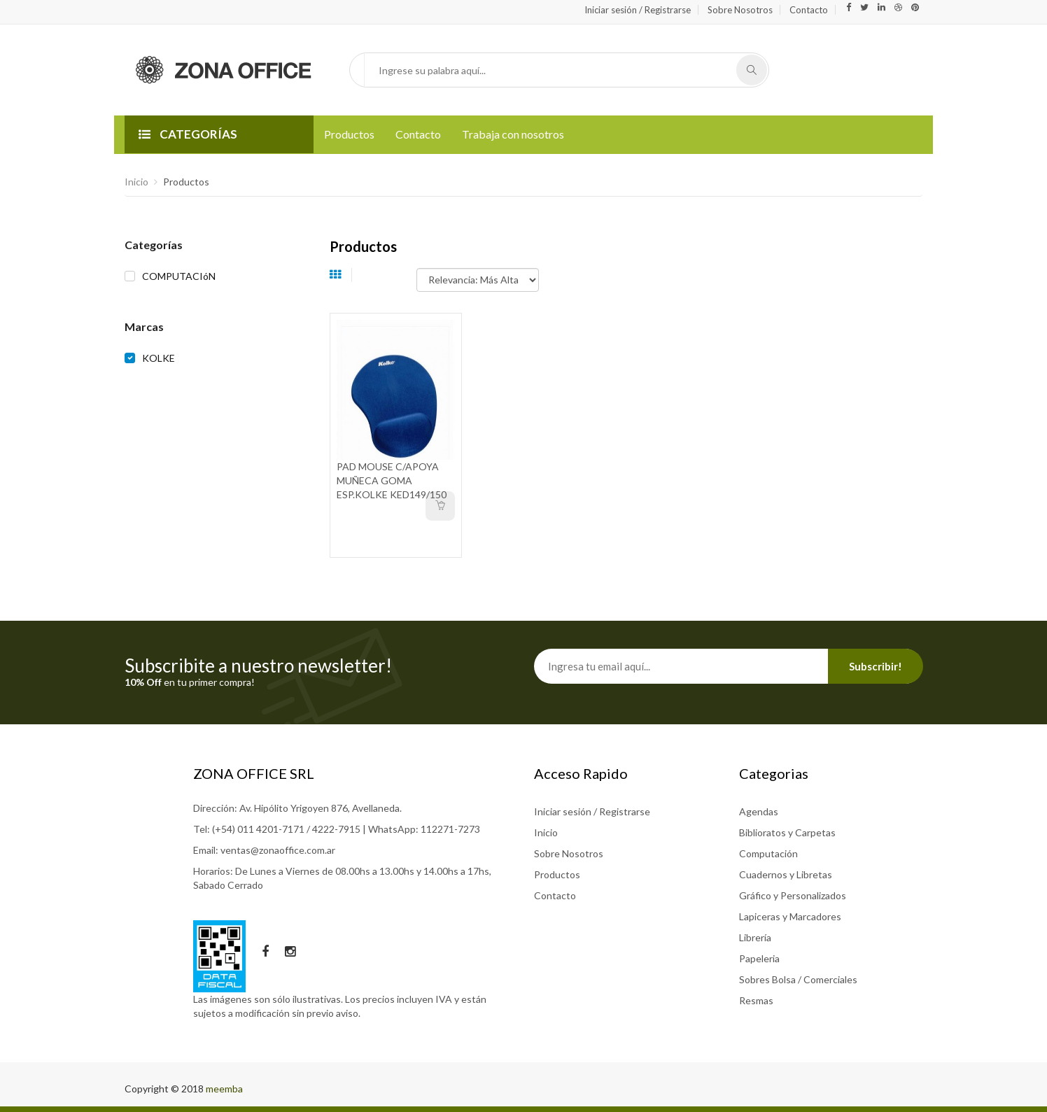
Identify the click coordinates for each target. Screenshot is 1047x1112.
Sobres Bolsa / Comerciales (798, 979)
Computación (768, 853)
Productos (349, 134)
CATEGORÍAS (188, 134)
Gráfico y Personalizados (792, 895)
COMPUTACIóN (179, 276)
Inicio (136, 182)
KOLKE (158, 358)
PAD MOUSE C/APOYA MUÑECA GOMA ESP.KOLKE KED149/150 (392, 480)
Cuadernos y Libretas (785, 874)
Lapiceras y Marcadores (790, 916)
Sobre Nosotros (740, 9)
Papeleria (759, 958)
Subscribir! (875, 666)
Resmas (756, 1000)
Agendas (758, 811)
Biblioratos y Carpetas (787, 832)
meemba (224, 1089)
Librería (755, 937)
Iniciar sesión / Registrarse (637, 9)
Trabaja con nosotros (513, 134)
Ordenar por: (389, 273)
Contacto (808, 9)
